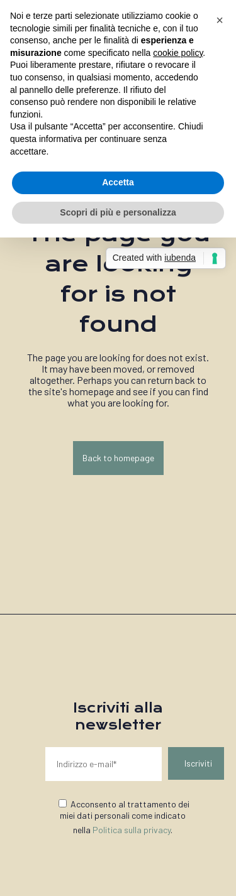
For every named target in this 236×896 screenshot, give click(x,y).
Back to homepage (118, 457)
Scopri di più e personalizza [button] (118, 212)
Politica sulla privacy (132, 829)
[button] (220, 20)
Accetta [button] (118, 182)
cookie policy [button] (178, 53)
